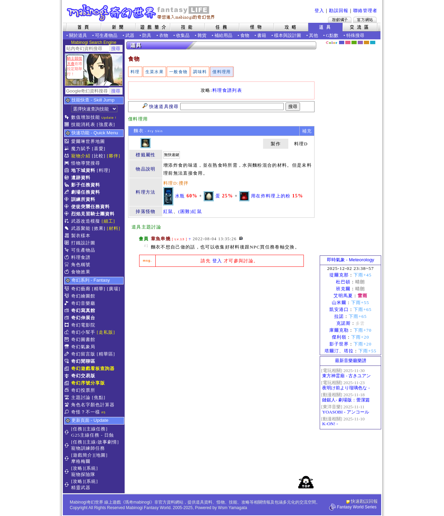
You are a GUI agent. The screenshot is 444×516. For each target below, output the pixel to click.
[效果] (98, 228)
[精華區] (106, 354)
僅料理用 (221, 71)
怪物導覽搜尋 (85, 163)
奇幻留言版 (83, 354)
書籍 (261, 35)
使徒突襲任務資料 (90, 206)
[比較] (98, 155)
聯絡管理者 (365, 10)
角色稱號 (80, 264)
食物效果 (80, 271)
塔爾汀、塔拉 (339, 350)
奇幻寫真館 (83, 310)
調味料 (200, 71)
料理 (135, 71)
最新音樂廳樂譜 (350, 360)
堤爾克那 (339, 275)
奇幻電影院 (83, 325)
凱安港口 (339, 309)
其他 (313, 35)
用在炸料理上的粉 (271, 195)
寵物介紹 (80, 155)
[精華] (98, 288)
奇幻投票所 (83, 390)
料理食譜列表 (227, 90)
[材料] (113, 228)
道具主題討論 (146, 227)
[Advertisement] (221, 323)
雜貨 (201, 35)
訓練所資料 (83, 199)
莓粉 (347, 42)
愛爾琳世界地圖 (88, 141)
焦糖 (366, 42)
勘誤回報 (338, 10)
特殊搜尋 (355, 35)
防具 (146, 35)
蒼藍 (372, 42)
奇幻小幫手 (83, 332)
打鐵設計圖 (83, 242)
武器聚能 (80, 228)
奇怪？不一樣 (85, 412)
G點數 (332, 35)
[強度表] (106, 124)
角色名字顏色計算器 (93, 404)
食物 (244, 35)
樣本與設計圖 (287, 35)
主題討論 (80, 397)
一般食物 (178, 71)
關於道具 (78, 35)
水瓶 (180, 195)
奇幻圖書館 (83, 339)
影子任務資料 (85, 184)
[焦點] (98, 397)
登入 (319, 10)
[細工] (108, 221)
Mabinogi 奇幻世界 (141, 12)
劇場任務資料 (85, 192)
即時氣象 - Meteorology (350, 259)
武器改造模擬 (85, 221)
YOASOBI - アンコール (345, 412)
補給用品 (223, 35)
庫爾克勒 (339, 330)
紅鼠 (168, 211)
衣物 (163, 35)
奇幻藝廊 (80, 288)
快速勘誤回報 (364, 501)
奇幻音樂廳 (83, 303)
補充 (307, 131)
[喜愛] (98, 148)
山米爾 (339, 302)
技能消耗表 (83, 124)
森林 (354, 42)
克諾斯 (343, 323)
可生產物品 (106, 35)
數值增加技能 (85, 117)
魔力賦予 (80, 148)
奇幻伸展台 (83, 317)
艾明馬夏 (343, 295)
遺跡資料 (80, 177)
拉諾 (339, 316)
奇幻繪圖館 (83, 296)
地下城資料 (83, 170)
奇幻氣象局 (83, 346)
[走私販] (106, 332)
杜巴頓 (343, 281)
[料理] (103, 170)
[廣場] (113, 288)
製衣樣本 (80, 235)
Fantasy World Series (357, 507)
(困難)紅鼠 (190, 211)
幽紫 (360, 42)
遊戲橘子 (339, 20)
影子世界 (339, 344)
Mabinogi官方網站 (365, 20)
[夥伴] (113, 155)
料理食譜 (80, 257)
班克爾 (343, 288)
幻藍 (341, 42)
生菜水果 (154, 71)
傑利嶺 (339, 337)
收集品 (183, 35)
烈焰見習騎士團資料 (93, 213)
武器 (129, 35)
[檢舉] (241, 238)
